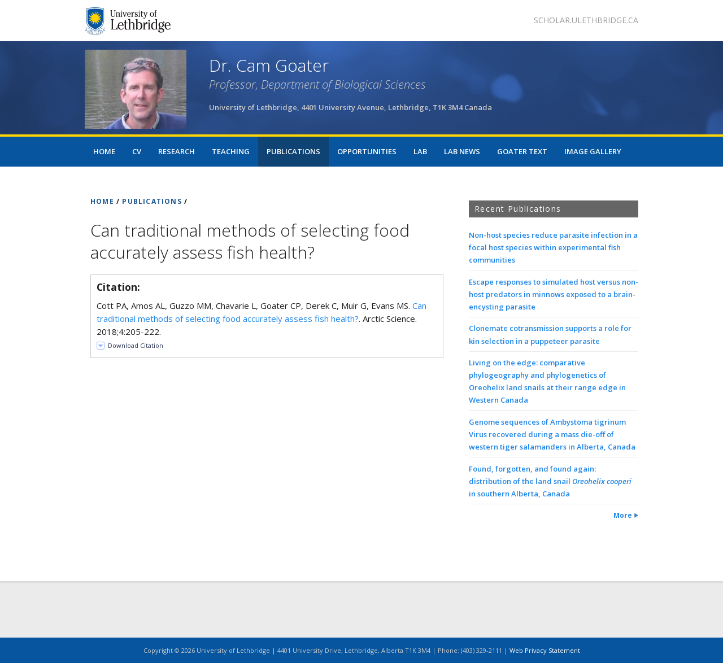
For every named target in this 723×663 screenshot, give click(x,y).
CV (136, 151)
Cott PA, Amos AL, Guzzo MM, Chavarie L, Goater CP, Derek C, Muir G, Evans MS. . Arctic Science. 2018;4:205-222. (261, 318)
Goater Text (522, 151)
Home (104, 151)
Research (176, 151)
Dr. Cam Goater (269, 65)
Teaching (231, 151)
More (622, 515)
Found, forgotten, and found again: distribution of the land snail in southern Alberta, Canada (550, 481)
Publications (293, 151)
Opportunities (367, 151)
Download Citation (135, 345)
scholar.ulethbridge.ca (586, 20)
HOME (102, 201)
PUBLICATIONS (151, 201)
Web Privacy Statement (544, 650)
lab (420, 151)
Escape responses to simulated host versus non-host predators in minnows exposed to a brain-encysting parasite (553, 294)
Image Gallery (592, 151)
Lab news (462, 151)
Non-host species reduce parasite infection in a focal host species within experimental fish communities (553, 247)
